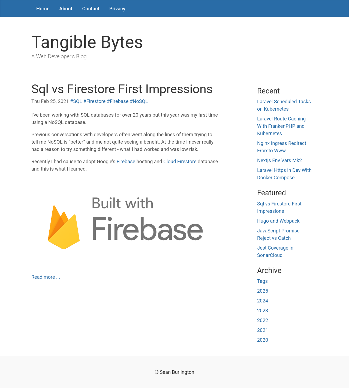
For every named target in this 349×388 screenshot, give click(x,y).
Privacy (117, 8)
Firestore (96, 101)
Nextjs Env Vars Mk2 (279, 160)
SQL (77, 101)
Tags (262, 281)
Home (42, 8)
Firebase (119, 101)
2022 (262, 320)
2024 (262, 301)
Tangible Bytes (87, 42)
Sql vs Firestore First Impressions (122, 89)
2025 (262, 291)
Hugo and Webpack (278, 221)
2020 (262, 340)
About (65, 8)
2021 (262, 330)
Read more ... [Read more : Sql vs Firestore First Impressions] (45, 277)
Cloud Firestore (179, 161)
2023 (262, 310)
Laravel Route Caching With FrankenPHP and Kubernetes (281, 126)
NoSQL (140, 101)
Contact (91, 8)
